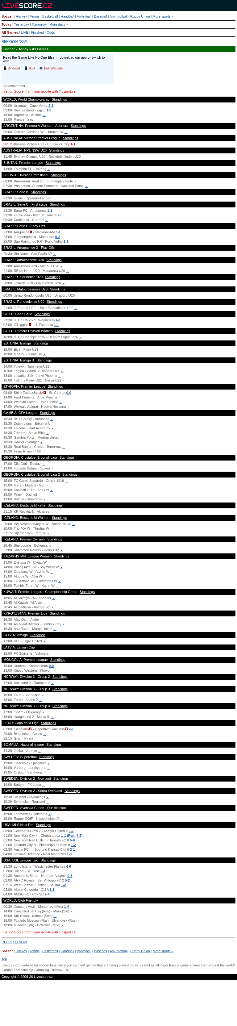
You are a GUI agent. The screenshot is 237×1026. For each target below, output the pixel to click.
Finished (37, 32)
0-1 (58, 232)
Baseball (100, 16)
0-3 (48, 198)
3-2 (71, 831)
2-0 (59, 215)
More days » (58, 24)
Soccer (7, 16)
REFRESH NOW (14, 41)
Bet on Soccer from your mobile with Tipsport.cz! (39, 91)
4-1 (58, 320)
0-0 (68, 392)
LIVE (24, 32)
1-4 (66, 906)
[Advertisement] (118, 1006)
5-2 (67, 880)
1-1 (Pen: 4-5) (71, 835)
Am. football (118, 16)
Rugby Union (140, 16)
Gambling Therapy (48, 970)
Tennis (35, 16)
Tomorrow (39, 24)
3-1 (42, 871)
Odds (51, 32)
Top (4, 959)
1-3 (48, 110)
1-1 (72, 144)
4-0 (68, 866)
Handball (67, 16)
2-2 (50, 105)
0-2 (57, 237)
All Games (10, 32)
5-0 (72, 840)
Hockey (21, 16)
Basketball (50, 16)
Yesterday (21, 24)
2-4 (47, 894)
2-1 (71, 729)
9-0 (51, 666)
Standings (59, 99)
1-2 (73, 845)
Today (6, 24)
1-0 (69, 854)
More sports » (163, 16)
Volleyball (84, 16)
